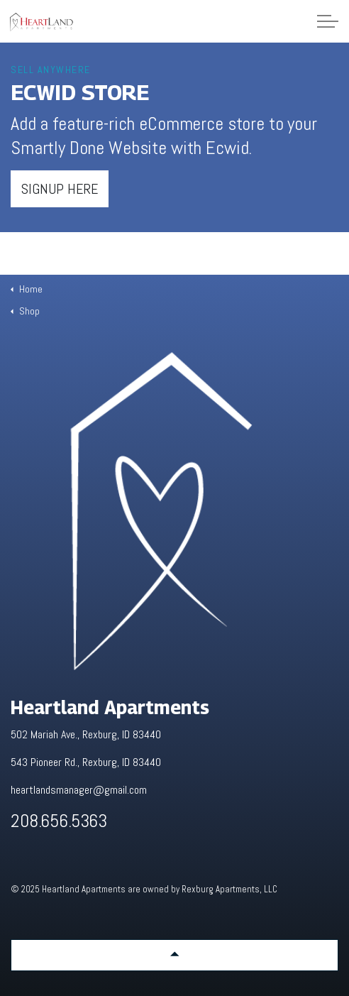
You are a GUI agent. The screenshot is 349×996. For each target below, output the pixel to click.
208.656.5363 (59, 821)
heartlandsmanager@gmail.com (79, 789)
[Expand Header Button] (327, 21)
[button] (174, 955)
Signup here (59, 189)
